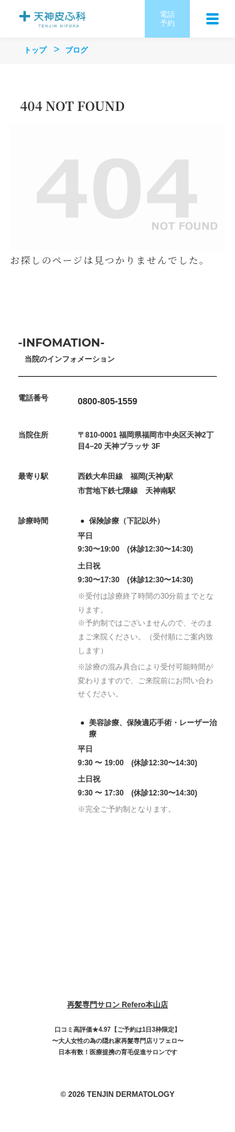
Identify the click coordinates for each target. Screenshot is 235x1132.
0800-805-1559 (107, 401)
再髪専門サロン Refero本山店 (117, 1004)
